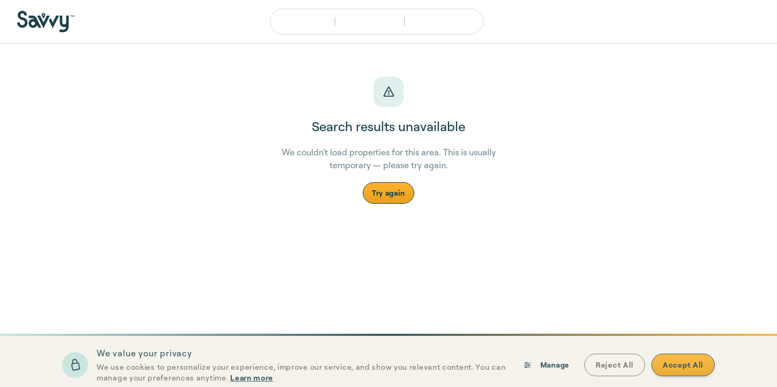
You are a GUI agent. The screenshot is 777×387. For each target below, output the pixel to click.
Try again (388, 192)
